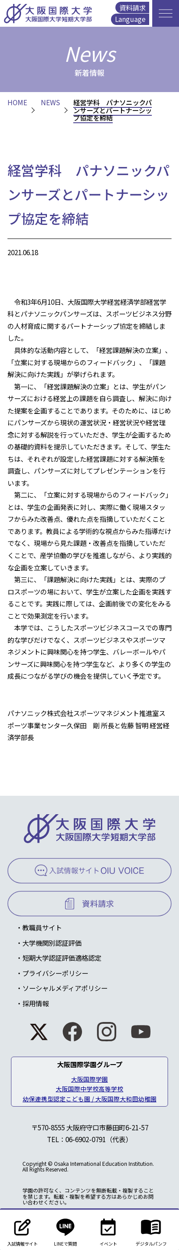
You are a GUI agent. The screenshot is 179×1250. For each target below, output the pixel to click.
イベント (108, 1229)
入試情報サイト (22, 1229)
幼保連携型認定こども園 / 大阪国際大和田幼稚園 (90, 1098)
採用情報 (35, 1003)
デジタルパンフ (151, 1229)
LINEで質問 (65, 1229)
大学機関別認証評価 (52, 942)
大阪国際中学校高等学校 (89, 1088)
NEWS (50, 103)
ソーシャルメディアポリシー (64, 988)
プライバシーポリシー (55, 973)
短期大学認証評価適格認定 (61, 957)
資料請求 (132, 7)
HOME (17, 103)
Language (130, 19)
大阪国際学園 (89, 1079)
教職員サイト (42, 927)
